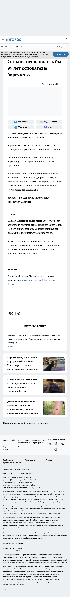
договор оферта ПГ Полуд (13, 548)
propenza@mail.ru (10, 480)
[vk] (11, 313)
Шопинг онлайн (9, 440)
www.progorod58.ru (24, 469)
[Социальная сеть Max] (49, 127)
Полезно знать (23, 447)
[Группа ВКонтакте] (21, 122)
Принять (60, 54)
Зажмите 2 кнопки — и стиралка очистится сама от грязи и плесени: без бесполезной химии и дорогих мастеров (35, 341)
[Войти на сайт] (66, 39)
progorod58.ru (44, 506)
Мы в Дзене (21, 47)
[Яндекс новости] (49, 122)
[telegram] (19, 313)
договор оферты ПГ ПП (12, 551)
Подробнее (62, 562)
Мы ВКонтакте (7, 47)
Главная (49, 460)
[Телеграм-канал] (21, 127)
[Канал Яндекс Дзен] (49, 449)
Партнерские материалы (39, 47)
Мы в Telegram (59, 47)
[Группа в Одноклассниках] (56, 443)
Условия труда (30, 460)
